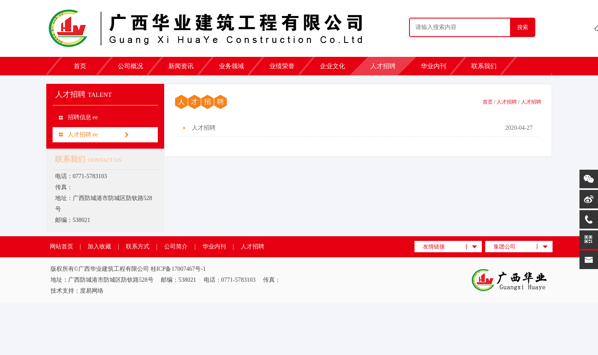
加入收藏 (99, 246)
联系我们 (484, 66)
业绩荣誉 (282, 66)
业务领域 (231, 66)
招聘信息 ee (83, 117)
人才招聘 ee (83, 134)
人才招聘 (383, 66)
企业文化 (332, 66)
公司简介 (176, 246)
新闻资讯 (181, 66)
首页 (80, 66)
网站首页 (61, 246)
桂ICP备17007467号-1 (178, 269)
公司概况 (130, 66)
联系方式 (137, 246)
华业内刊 (433, 66)
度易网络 (92, 291)
